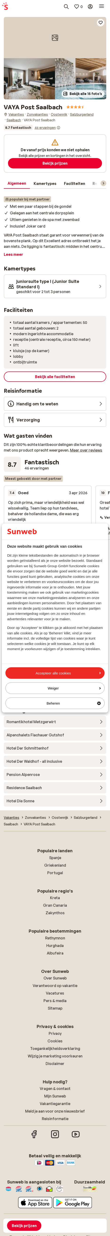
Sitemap (55, 1008)
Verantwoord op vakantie (55, 985)
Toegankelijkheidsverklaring (55, 1048)
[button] (55, 37)
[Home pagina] (5, 6)
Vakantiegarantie (55, 1103)
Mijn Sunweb (55, 1096)
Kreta (55, 897)
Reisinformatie (55, 1118)
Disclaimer (55, 1063)
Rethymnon (55, 938)
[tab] (17, 183)
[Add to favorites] (100, 22)
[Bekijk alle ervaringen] (32, 128)
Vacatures (55, 993)
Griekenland (55, 865)
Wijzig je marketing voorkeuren (55, 1056)
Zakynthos (55, 912)
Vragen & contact (55, 1088)
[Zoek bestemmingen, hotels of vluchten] (66, 6)
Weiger (74, 688)
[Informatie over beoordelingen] (58, 128)
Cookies (55, 1041)
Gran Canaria (55, 905)
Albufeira (55, 953)
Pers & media (55, 1000)
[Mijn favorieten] (78, 6)
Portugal (55, 872)
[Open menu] (101, 6)
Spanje (55, 857)
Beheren (74, 703)
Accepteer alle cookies (68, 673)
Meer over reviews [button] (86, 450)
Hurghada (55, 945)
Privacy (55, 1033)
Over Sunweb (55, 978)
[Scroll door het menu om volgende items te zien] (103, 183)
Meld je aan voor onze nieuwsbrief (55, 1111)
